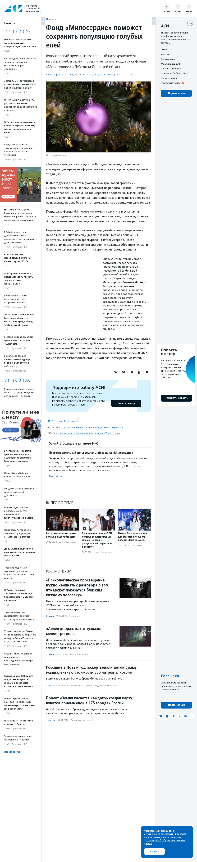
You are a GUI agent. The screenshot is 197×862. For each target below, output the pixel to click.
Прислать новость (171, 68)
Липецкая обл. (72, 421)
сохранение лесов (76, 427)
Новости (51, 19)
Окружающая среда (104, 74)
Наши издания (169, 78)
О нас (164, 49)
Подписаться (176, 93)
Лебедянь (57, 421)
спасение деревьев (99, 427)
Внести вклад (126, 403)
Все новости (12, 752)
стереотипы (117, 427)
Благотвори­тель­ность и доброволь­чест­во (69, 74)
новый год (59, 427)
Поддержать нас (170, 82)
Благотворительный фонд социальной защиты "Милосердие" (87, 433)
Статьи (50, 616)
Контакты (166, 54)
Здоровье (136, 545)
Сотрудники (168, 59)
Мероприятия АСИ (171, 63)
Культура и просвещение (108, 552)
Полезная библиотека (174, 73)
